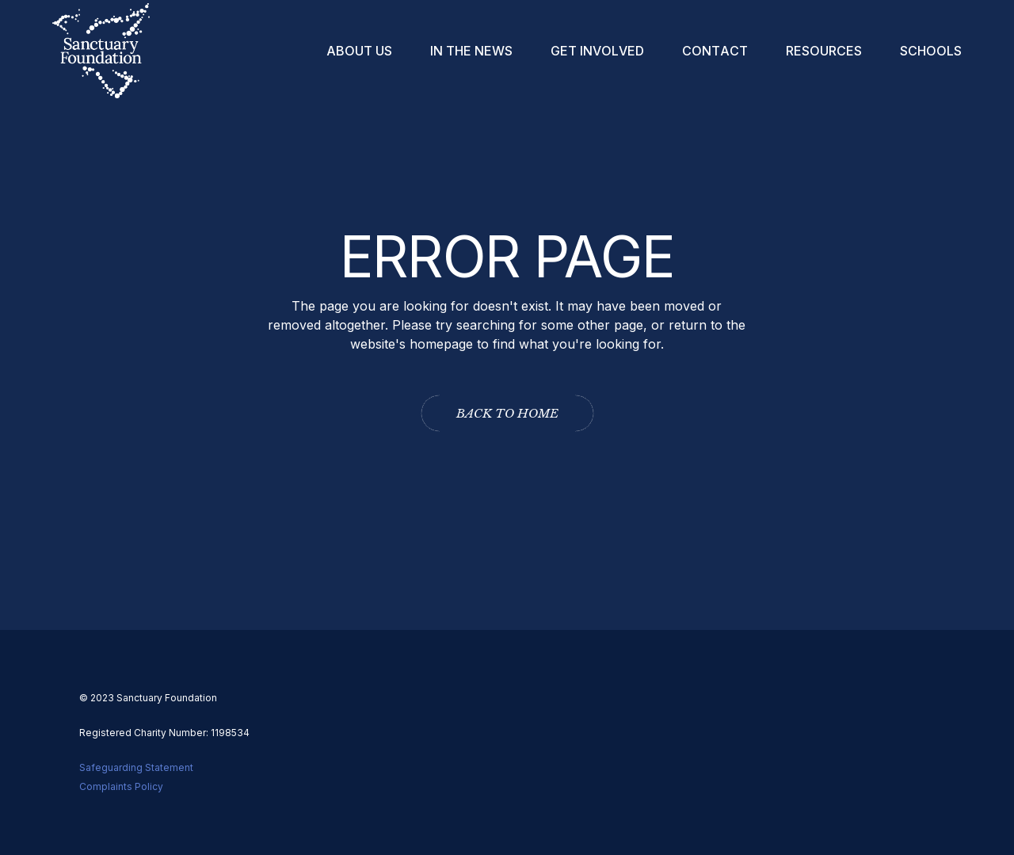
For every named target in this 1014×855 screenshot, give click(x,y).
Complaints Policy (121, 786)
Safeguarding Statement (136, 767)
